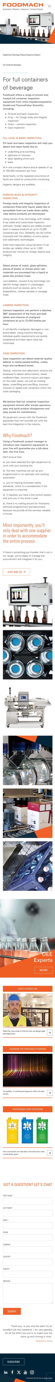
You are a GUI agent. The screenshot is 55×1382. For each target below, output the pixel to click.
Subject (6, 1269)
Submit (12, 1311)
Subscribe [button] (13, 1361)
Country (7, 1256)
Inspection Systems (33, 55)
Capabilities (7, 55)
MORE (44, 970)
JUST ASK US (14, 572)
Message (6, 1281)
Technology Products (19, 55)
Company (7, 1244)
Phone (5, 1232)
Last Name (8, 1208)
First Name (8, 1195)
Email (6, 1220)
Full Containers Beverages (12, 65)
